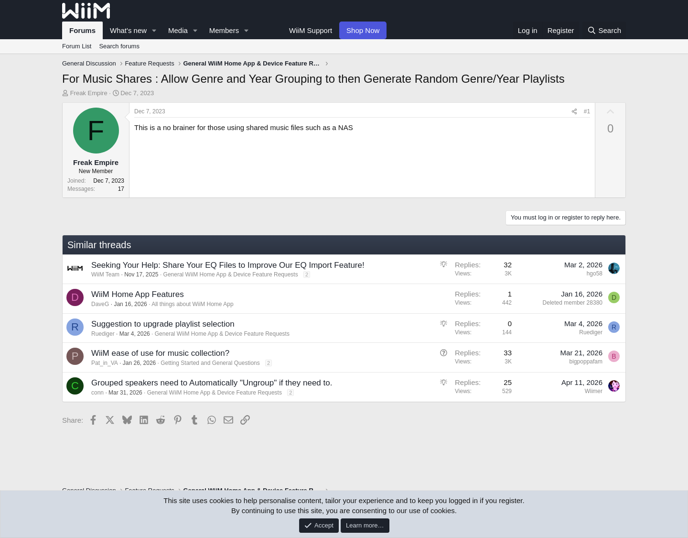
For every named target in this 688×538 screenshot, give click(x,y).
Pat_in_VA (104, 363)
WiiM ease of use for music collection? (160, 353)
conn (97, 392)
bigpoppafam (586, 361)
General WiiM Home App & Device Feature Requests (230, 274)
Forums (82, 30)
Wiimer (593, 391)
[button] (154, 30)
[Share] (574, 111)
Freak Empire (89, 93)
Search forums (119, 46)
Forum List (76, 46)
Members (224, 30)
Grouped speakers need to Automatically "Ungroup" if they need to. (211, 382)
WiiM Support (310, 30)
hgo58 (594, 273)
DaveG (100, 304)
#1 (587, 111)
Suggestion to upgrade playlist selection (163, 324)
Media (178, 30)
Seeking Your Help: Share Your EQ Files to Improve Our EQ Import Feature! (228, 265)
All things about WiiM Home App (192, 304)
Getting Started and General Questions (210, 363)
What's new (128, 30)
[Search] (604, 30)
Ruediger (103, 333)
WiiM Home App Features (137, 294)
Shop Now (362, 30)
